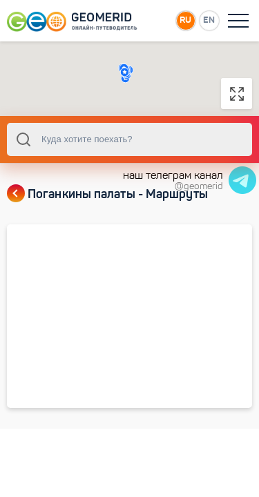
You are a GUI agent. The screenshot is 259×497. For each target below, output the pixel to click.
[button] (124, 72)
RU (185, 20)
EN (209, 20)
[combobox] (129, 139)
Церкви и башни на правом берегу (91, 367)
